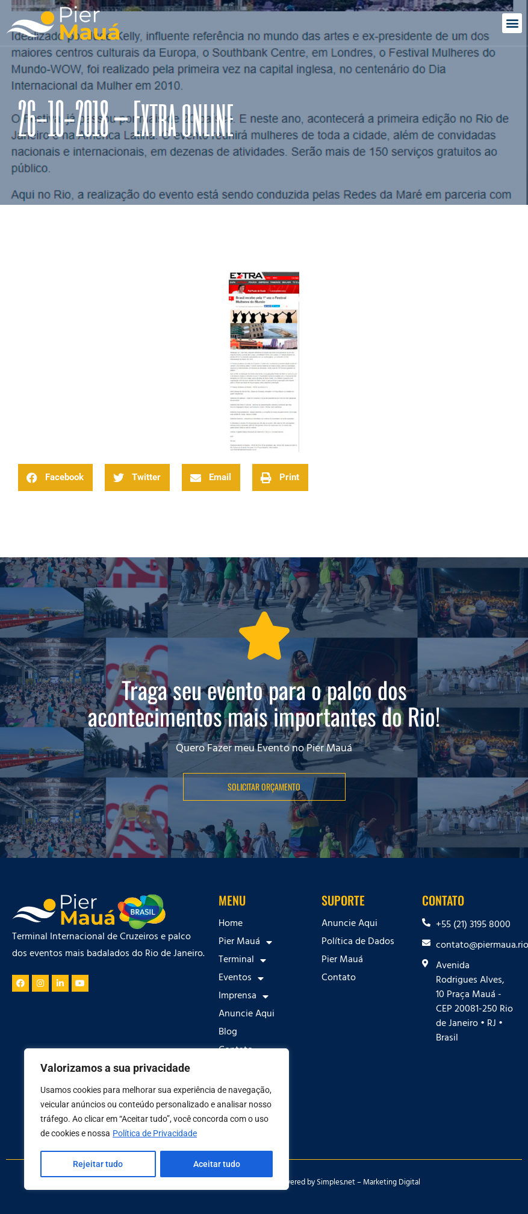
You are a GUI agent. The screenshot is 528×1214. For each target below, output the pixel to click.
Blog (228, 1033)
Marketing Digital (391, 1183)
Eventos (241, 978)
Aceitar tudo (216, 1164)
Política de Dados (357, 942)
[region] (156, 1119)
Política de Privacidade (155, 1134)
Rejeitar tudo (98, 1164)
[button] (512, 23)
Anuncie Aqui (247, 1015)
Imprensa (244, 996)
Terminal (242, 960)
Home (231, 924)
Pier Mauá (245, 942)
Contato (338, 978)
